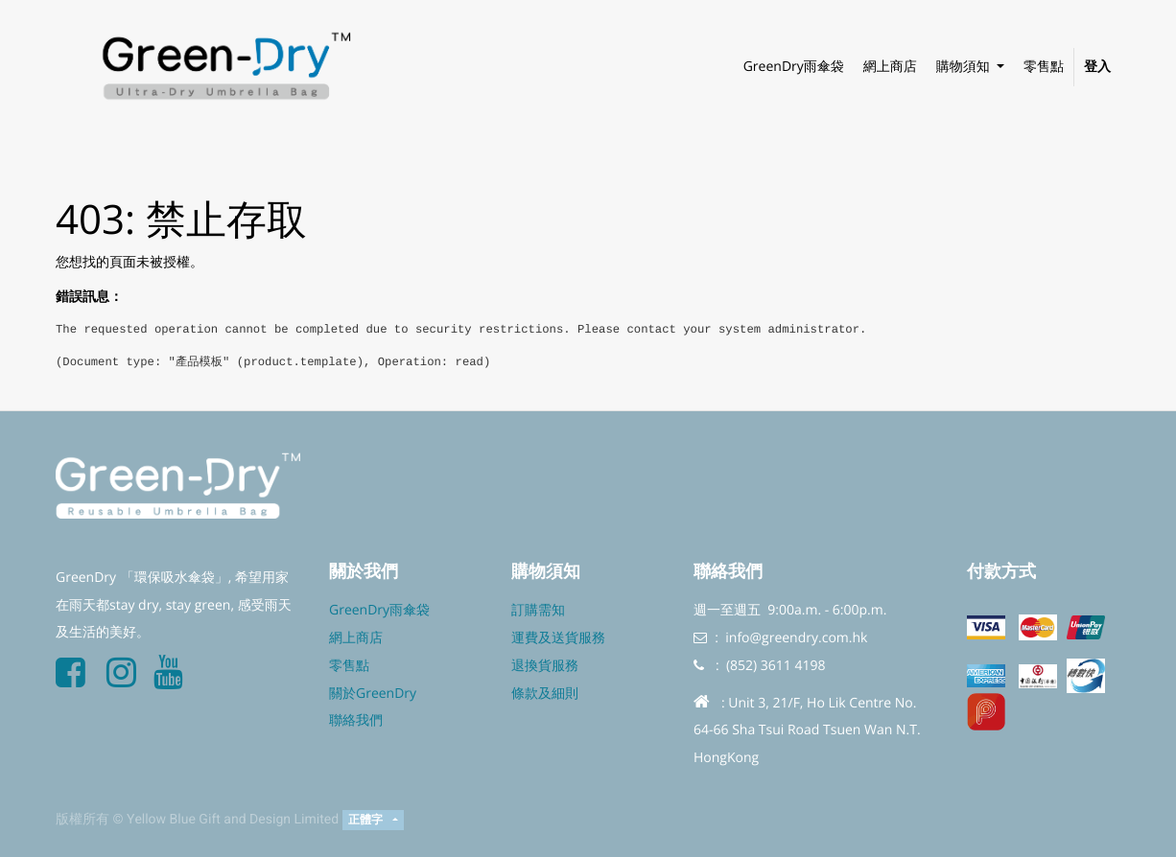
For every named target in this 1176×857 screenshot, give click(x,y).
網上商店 (356, 638)
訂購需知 (538, 610)
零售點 (349, 666)
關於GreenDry (372, 693)
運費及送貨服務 (558, 638)
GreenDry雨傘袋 (379, 610)
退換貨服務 (544, 666)
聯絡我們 (356, 720)
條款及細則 (544, 693)
